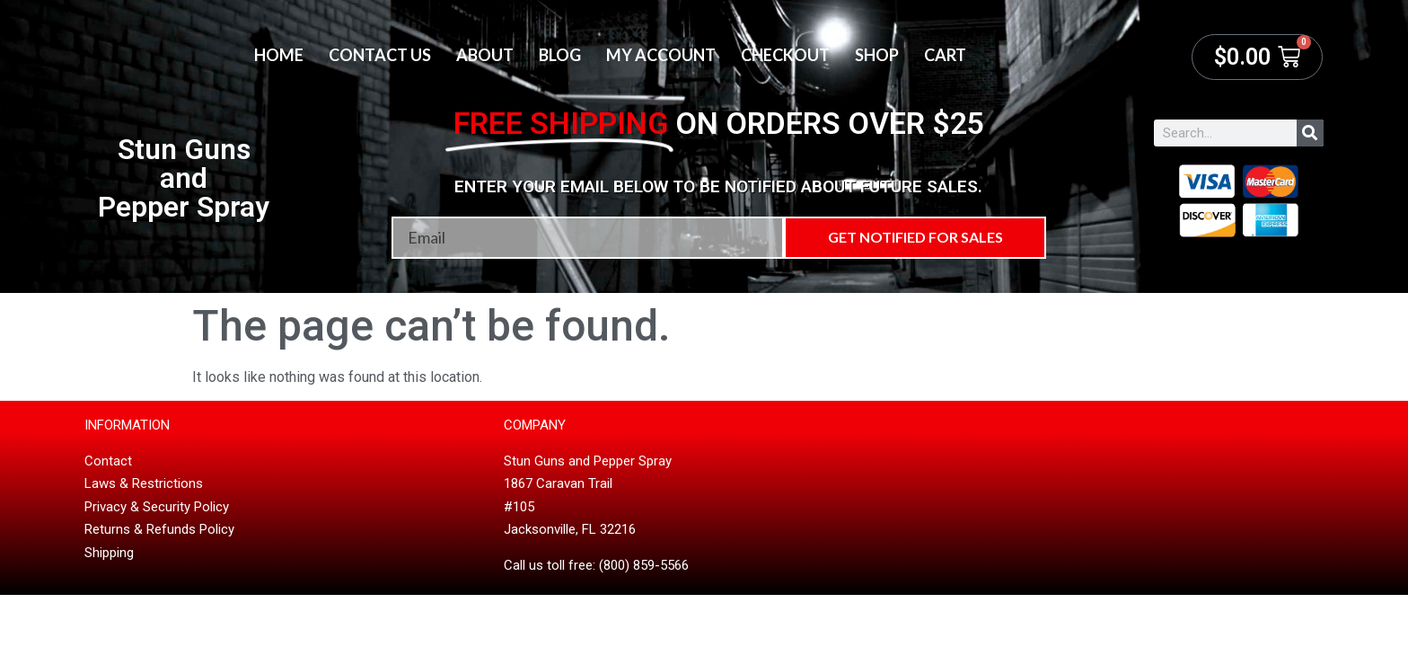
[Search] (1310, 133)
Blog (560, 55)
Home (279, 55)
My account (661, 55)
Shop (877, 55)
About (485, 55)
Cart (945, 55)
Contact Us (380, 55)
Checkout (785, 55)
